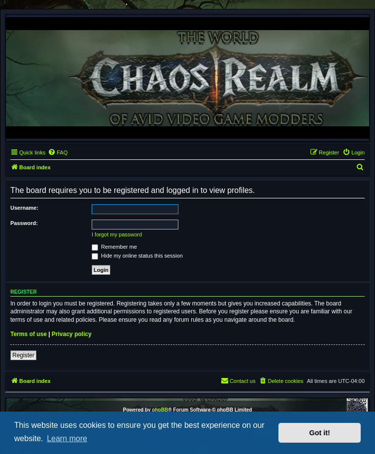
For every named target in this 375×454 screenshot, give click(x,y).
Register (23, 355)
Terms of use (28, 334)
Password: (24, 223)
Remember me (114, 247)
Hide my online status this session (137, 256)
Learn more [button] (67, 438)
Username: (24, 208)
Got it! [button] (319, 433)
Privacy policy (72, 334)
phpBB (160, 410)
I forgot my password (117, 234)
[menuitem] (58, 152)
